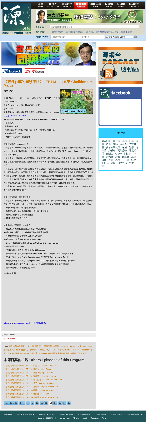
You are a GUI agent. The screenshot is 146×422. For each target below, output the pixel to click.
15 (60, 403)
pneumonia (87, 346)
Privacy (104, 418)
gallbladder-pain (36, 350)
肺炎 (79, 346)
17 (69, 403)
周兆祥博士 (109, 32)
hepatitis (52, 350)
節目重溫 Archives (66, 414)
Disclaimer (94, 418)
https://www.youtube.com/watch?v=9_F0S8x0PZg (25, 323)
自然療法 (122, 163)
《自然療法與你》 (57, 32)
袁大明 (31, 346)
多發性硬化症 (113, 147)
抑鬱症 (111, 150)
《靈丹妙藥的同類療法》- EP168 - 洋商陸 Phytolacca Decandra (31, 397)
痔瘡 (117, 156)
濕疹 (131, 147)
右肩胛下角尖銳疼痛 (56, 353)
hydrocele (43, 353)
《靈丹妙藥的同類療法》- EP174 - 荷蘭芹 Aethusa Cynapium (30, 376)
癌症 (116, 32)
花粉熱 (105, 163)
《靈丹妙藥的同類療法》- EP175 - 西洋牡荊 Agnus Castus (28, 373)
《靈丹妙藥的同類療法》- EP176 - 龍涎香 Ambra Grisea (27, 369)
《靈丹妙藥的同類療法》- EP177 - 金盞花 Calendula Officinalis (30, 365)
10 (37, 403)
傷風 (113, 163)
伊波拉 (116, 141)
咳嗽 (104, 160)
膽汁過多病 (8, 350)
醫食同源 (106, 141)
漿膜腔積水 (81, 353)
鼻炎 (110, 160)
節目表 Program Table (25, 414)
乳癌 (131, 141)
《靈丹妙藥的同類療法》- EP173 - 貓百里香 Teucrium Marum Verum (33, 380)
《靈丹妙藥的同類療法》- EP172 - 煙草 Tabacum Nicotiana (29, 383)
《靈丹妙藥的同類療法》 (74, 32)
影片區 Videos (116, 414)
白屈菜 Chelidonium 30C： (15, 116)
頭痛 (17, 353)
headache (24, 353)
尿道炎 (125, 156)
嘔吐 (133, 160)
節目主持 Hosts (84, 414)
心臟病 (118, 153)
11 (42, 403)
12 (46, 403)
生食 (131, 163)
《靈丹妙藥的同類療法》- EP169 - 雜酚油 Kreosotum (26, 394)
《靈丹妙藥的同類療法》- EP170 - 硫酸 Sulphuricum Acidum (29, 390)
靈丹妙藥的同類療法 (18, 346)
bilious (17, 350)
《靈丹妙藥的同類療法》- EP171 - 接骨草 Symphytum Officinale (31, 387)
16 (64, 403)
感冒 (117, 160)
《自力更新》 (90, 32)
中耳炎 (125, 160)
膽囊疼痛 (25, 350)
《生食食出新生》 (126, 32)
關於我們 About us (46, 414)
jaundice (67, 350)
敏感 (124, 147)
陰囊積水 (33, 353)
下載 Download (8, 339)
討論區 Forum (100, 414)
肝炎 (46, 350)
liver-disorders (84, 350)
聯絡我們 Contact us (135, 414)
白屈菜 (56, 346)
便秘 (115, 144)
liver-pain (10, 353)
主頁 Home (7, 414)
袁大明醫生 (100, 32)
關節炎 (127, 153)
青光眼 (109, 156)
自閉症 (109, 153)
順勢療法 (39, 346)
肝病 (74, 350)
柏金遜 (123, 144)
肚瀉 (133, 156)
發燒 (108, 144)
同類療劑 (48, 346)
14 (55, 403)
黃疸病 (60, 350)
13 (51, 403)
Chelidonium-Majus (68, 346)
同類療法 (122, 150)
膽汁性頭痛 (71, 353)
